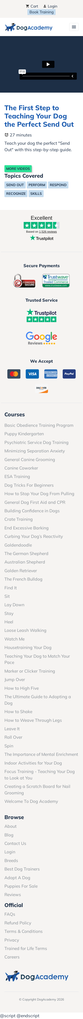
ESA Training (17, 476)
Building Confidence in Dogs (32, 510)
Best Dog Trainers (22, 869)
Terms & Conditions (23, 931)
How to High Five (21, 688)
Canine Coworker (21, 468)
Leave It (12, 728)
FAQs (9, 914)
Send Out (15, 185)
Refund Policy (17, 922)
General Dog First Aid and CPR (34, 502)
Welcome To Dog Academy (31, 801)
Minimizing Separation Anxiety (34, 451)
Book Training (41, 12)
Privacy (11, 940)
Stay (9, 613)
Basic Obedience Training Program (38, 425)
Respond (58, 185)
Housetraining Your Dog (28, 647)
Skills (36, 193)
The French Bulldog (23, 579)
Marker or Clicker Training (29, 671)
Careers (12, 957)
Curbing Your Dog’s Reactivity (33, 536)
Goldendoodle (18, 545)
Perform (37, 185)
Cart (32, 6)
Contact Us (15, 843)
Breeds (11, 860)
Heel (8, 621)
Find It (10, 587)
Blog (9, 835)
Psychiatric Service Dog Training (36, 442)
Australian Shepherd (24, 562)
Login (50, 6)
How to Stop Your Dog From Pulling (39, 493)
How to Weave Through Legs (33, 720)
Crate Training (18, 519)
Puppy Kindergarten (24, 433)
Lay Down (14, 604)
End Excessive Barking (26, 528)
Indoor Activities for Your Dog (33, 763)
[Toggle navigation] (74, 27)
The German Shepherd (26, 553)
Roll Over (13, 737)
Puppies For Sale (21, 886)
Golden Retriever (20, 570)
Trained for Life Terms (25, 948)
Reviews (12, 894)
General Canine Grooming (29, 459)
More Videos (18, 169)
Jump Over (14, 679)
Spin (8, 745)
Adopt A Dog (17, 877)
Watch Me (14, 639)
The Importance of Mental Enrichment (41, 754)
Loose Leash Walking (25, 630)
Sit (7, 596)
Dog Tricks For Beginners (29, 485)
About (10, 826)
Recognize (16, 193)
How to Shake (18, 711)
